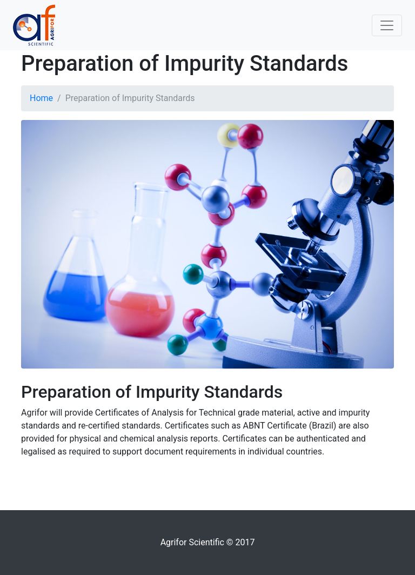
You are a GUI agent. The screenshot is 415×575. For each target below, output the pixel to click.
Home (41, 98)
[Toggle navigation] (387, 25)
